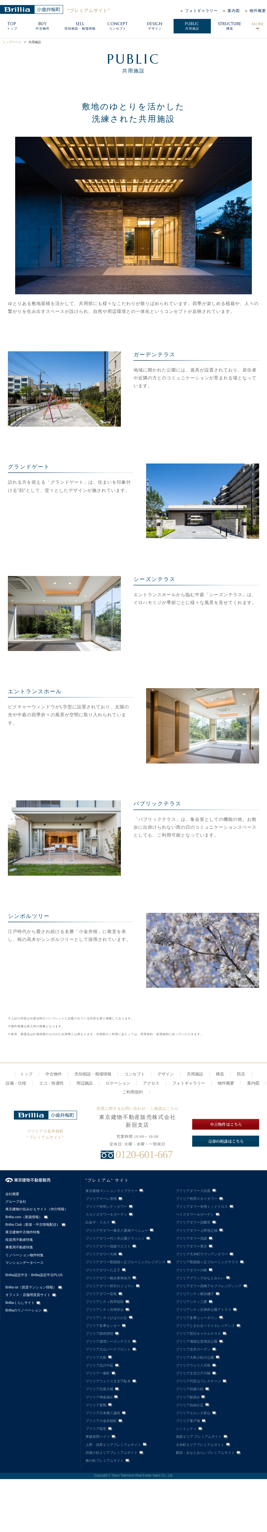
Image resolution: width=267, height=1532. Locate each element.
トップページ (12, 42)
